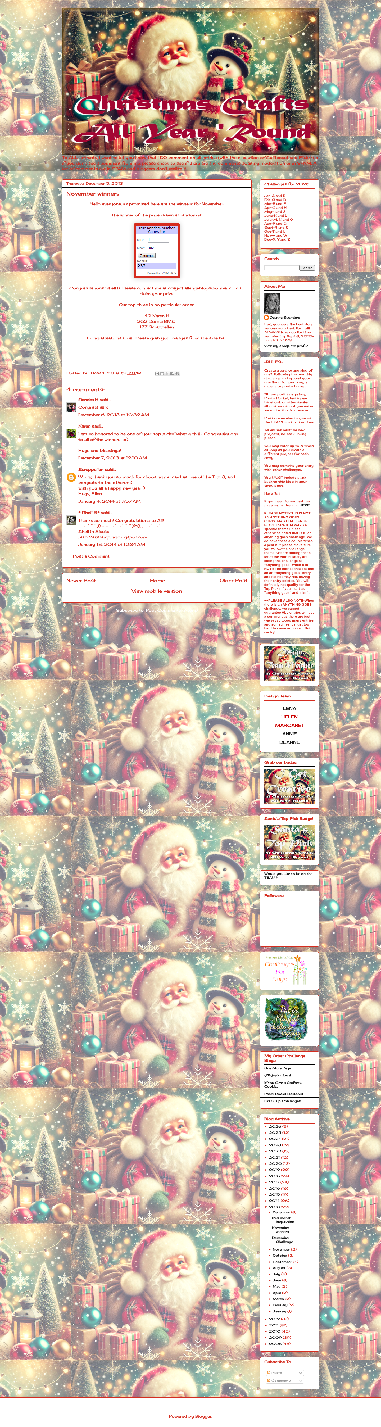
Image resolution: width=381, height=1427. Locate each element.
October (280, 1255)
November (282, 1249)
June (277, 1280)
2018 (275, 1176)
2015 (275, 1195)
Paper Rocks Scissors (283, 1094)
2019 (275, 1170)
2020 (276, 1164)
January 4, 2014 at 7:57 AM (109, 501)
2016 (275, 1188)
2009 (276, 1337)
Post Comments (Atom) (172, 610)
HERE (305, 505)
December (282, 1212)
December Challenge (282, 1239)
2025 (275, 1133)
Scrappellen (90, 469)
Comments (279, 1381)
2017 (274, 1182)
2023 (275, 1145)
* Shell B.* (88, 512)
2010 (275, 1331)
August (280, 1268)
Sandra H (88, 399)
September (283, 1262)
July (277, 1274)
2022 (275, 1151)
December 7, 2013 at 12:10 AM (112, 457)
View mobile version (157, 591)
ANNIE (289, 733)
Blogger (203, 1416)
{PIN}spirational (277, 1075)
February (281, 1305)
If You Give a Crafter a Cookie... (283, 1084)
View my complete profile (286, 346)
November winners (280, 1229)
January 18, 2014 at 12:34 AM (111, 544)
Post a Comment (91, 556)
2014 (275, 1201)
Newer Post (81, 580)
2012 (275, 1319)
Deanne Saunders (285, 317)
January (280, 1311)
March (279, 1299)
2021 (275, 1157)
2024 (275, 1139)
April (277, 1293)
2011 (274, 1325)
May (277, 1286)
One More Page (277, 1068)
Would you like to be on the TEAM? (288, 875)
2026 (275, 1127)
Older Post (233, 580)
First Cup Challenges (282, 1101)
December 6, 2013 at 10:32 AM (113, 414)
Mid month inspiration (283, 1220)
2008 (276, 1344)
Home (157, 580)
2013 (275, 1207)
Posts (274, 1373)
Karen (84, 426)
